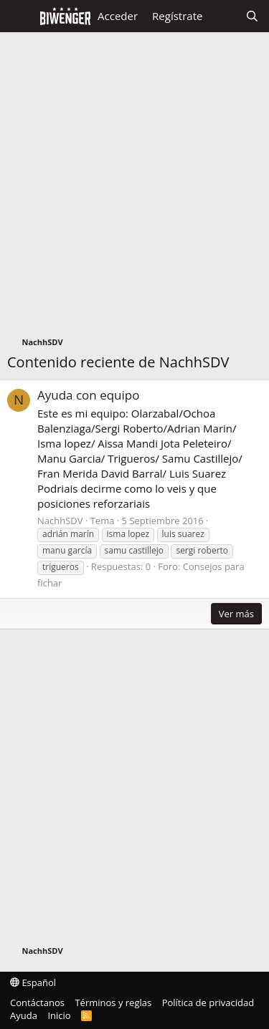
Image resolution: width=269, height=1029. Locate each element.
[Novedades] (223, 16)
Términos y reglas (113, 1002)
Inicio (58, 1015)
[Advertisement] (134, 188)
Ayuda (23, 1015)
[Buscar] (252, 16)
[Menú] (20, 16)
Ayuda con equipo (88, 395)
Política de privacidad (208, 1002)
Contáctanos (37, 1002)
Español (33, 982)
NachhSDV (60, 520)
